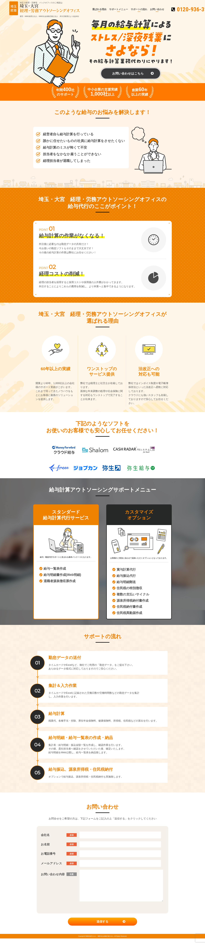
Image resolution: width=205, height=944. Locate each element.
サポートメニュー (110, 9)
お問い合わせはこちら (128, 73)
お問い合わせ (149, 9)
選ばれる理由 (91, 9)
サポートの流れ (131, 9)
